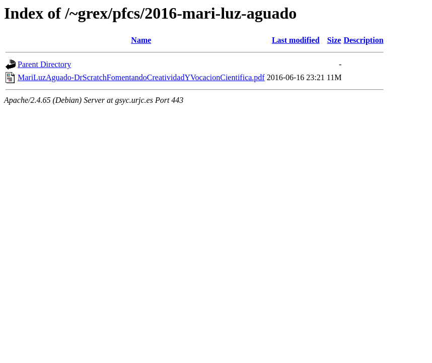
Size (334, 40)
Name (141, 40)
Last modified (296, 40)
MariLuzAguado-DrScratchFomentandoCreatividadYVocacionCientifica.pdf (141, 77)
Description (363, 40)
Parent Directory (44, 64)
